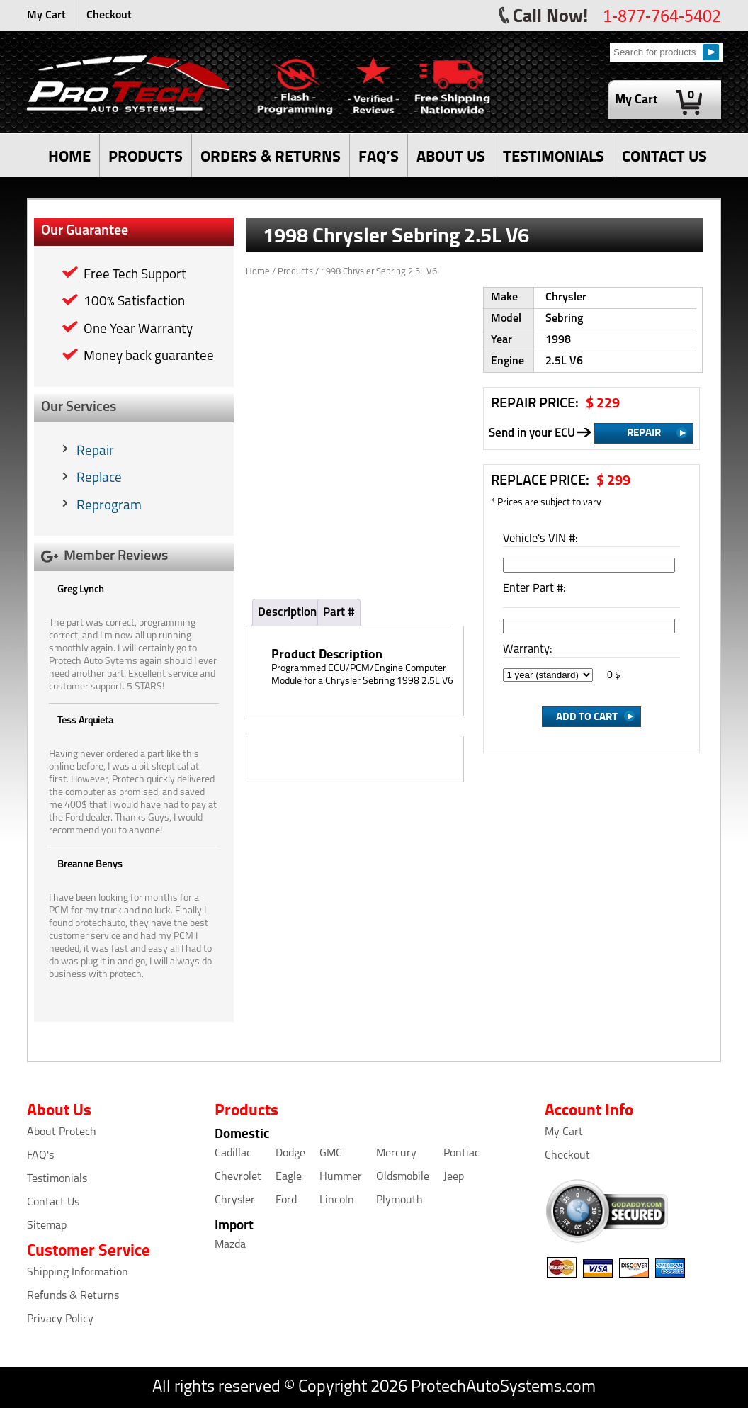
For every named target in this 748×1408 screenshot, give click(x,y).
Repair (95, 451)
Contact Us (53, 1202)
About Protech (61, 1132)
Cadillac (233, 1153)
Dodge (290, 1153)
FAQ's (40, 1155)
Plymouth (399, 1200)
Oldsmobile (402, 1177)
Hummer (340, 1177)
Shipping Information (77, 1272)
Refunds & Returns (73, 1296)
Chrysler (235, 1200)
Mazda (230, 1245)
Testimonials (57, 1179)
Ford (286, 1200)
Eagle (289, 1177)
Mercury (396, 1153)
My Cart (46, 15)
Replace (99, 478)
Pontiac (461, 1153)
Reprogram (109, 506)
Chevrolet (238, 1177)
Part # (339, 613)
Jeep (453, 1177)
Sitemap (47, 1226)
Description (287, 613)
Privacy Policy (60, 1319)
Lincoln (336, 1200)
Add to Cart (587, 715)
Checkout (109, 15)
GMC (330, 1153)
